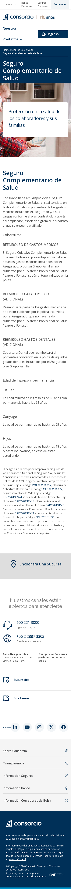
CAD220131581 (55, 505)
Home (6, 50)
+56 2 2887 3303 (30, 636)
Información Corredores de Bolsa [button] (35, 800)
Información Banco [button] (35, 788)
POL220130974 (12, 497)
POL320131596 (44, 517)
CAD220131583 (24, 513)
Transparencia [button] (35, 763)
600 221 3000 (27, 622)
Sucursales (21, 680)
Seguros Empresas (43, 4)
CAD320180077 (52, 489)
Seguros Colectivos (21, 50)
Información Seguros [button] (35, 776)
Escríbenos (21, 698)
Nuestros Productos (13, 33)
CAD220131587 (24, 501)
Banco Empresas (26, 4)
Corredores (60, 4)
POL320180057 (41, 485)
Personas (11, 4)
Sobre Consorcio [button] (35, 751)
